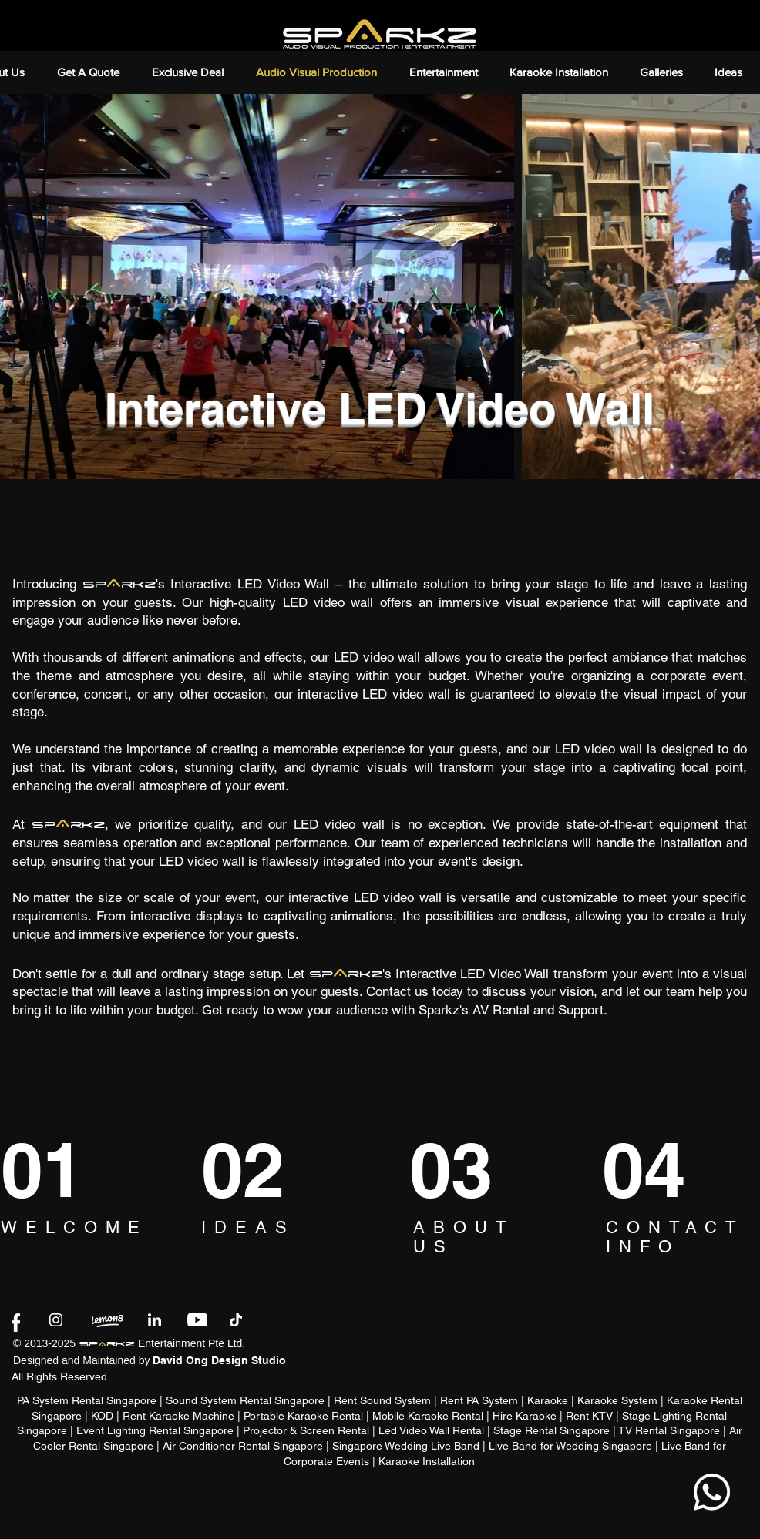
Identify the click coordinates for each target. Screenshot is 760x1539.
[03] (463, 1170)
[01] (57, 1170)
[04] (658, 1170)
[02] (259, 1170)
